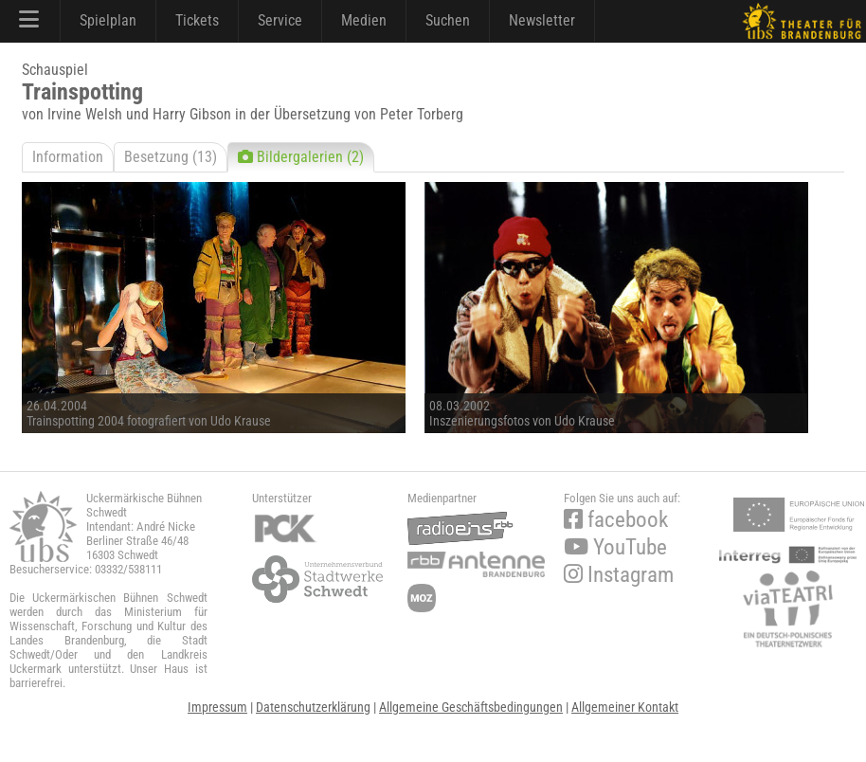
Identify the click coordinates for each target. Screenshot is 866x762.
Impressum (217, 707)
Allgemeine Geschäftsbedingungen (471, 707)
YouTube (615, 547)
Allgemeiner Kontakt (624, 707)
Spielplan (108, 20)
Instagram (619, 575)
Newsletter (542, 20)
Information (67, 157)
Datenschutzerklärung (313, 707)
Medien (364, 20)
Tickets (197, 20)
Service (280, 20)
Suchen (447, 20)
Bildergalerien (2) (301, 157)
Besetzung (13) (170, 157)
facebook (616, 520)
